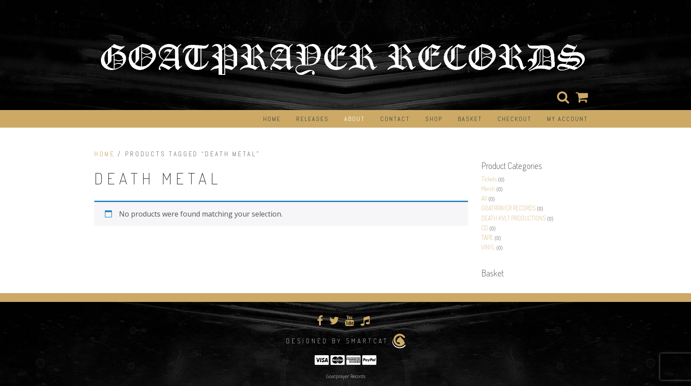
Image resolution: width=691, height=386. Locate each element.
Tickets (489, 179)
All (484, 198)
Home (272, 119)
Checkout (514, 119)
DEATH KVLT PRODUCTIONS (513, 218)
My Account (567, 119)
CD (484, 228)
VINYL (488, 247)
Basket (470, 119)
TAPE (487, 237)
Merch (488, 188)
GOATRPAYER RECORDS (508, 208)
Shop (433, 119)
